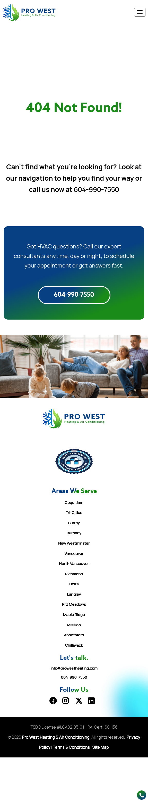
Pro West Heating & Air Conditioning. (56, 737)
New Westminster (74, 543)
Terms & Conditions (71, 747)
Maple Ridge (74, 614)
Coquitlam (74, 502)
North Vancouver (74, 563)
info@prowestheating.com (74, 668)
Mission (74, 625)
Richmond (74, 574)
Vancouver (74, 553)
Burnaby (74, 533)
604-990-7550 (96, 189)
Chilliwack (74, 645)
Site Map (100, 747)
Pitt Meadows (74, 604)
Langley (74, 594)
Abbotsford (74, 635)
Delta (74, 584)
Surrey (74, 522)
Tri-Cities (74, 512)
